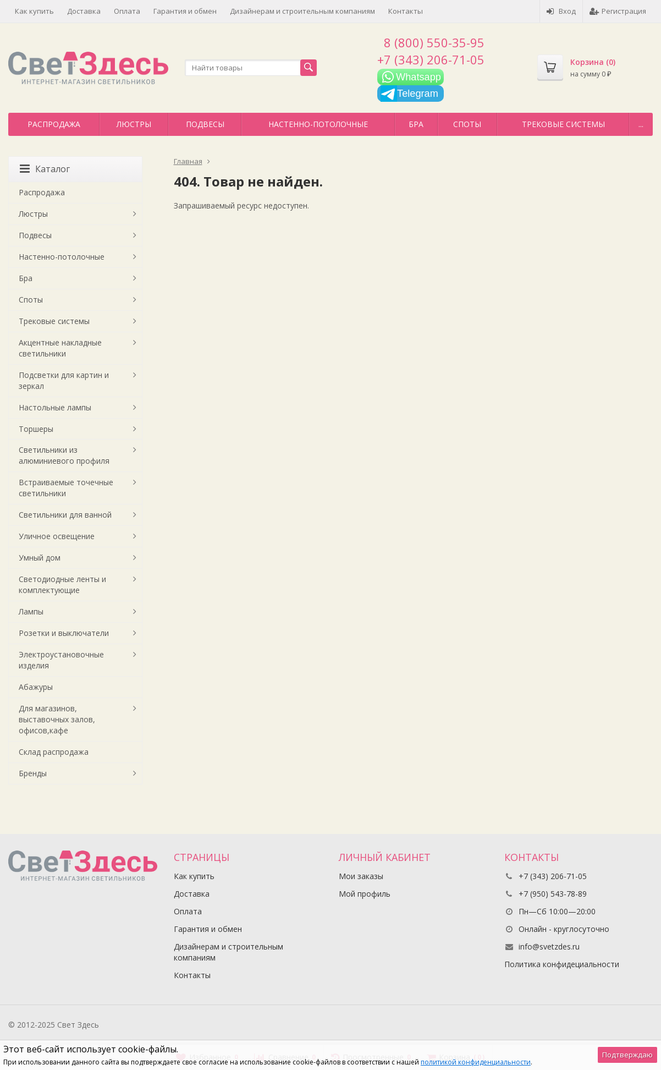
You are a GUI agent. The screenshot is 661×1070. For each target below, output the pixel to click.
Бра (416, 124)
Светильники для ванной (65, 514)
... (640, 124)
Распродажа (53, 124)
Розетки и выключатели (64, 633)
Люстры (134, 124)
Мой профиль (364, 893)
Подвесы (205, 124)
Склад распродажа (54, 752)
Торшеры (36, 429)
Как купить (34, 11)
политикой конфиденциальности (476, 1062)
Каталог (45, 169)
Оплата (127, 11)
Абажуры (36, 687)
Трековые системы (563, 124)
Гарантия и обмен (185, 11)
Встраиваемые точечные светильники (66, 487)
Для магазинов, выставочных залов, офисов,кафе (57, 719)
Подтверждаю (627, 1055)
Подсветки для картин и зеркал (64, 380)
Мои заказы (361, 876)
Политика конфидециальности (561, 964)
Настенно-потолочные (318, 124)
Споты (467, 124)
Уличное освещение (57, 536)
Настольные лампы (55, 407)
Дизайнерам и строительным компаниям (302, 11)
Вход (561, 11)
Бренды (33, 773)
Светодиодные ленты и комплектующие (62, 584)
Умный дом (39, 557)
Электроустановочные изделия (61, 660)
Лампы (31, 611)
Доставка (84, 11)
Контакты (405, 11)
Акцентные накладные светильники (60, 348)
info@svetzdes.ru (549, 946)
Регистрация (618, 11)
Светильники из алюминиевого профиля (64, 455)
